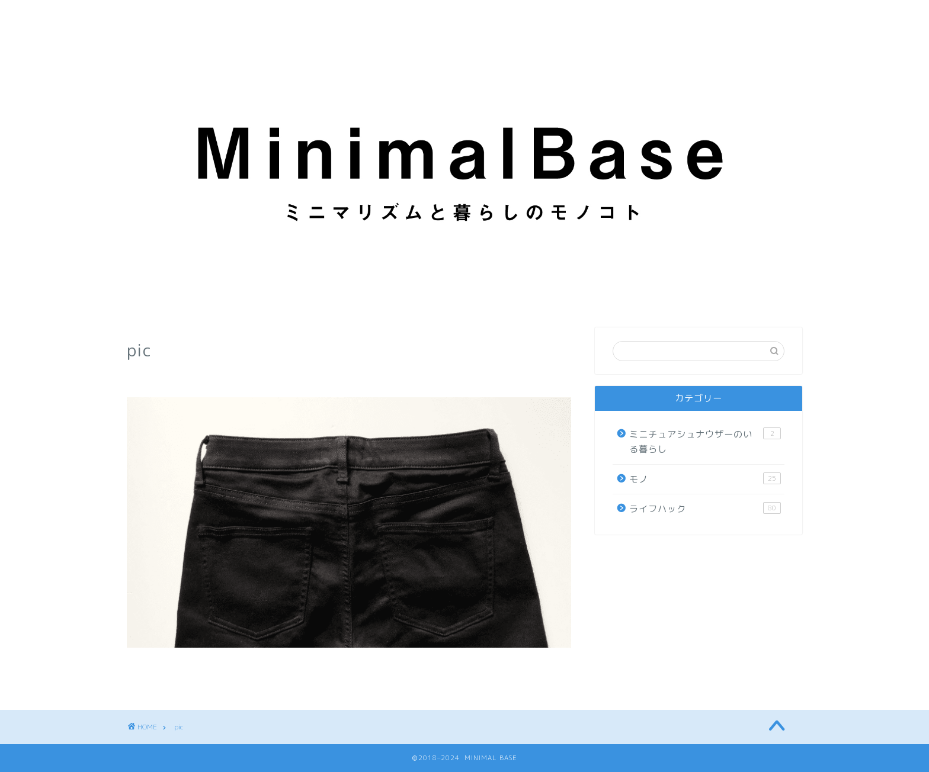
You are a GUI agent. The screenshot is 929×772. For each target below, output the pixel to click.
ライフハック (705, 508)
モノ (705, 478)
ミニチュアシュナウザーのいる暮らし (705, 441)
